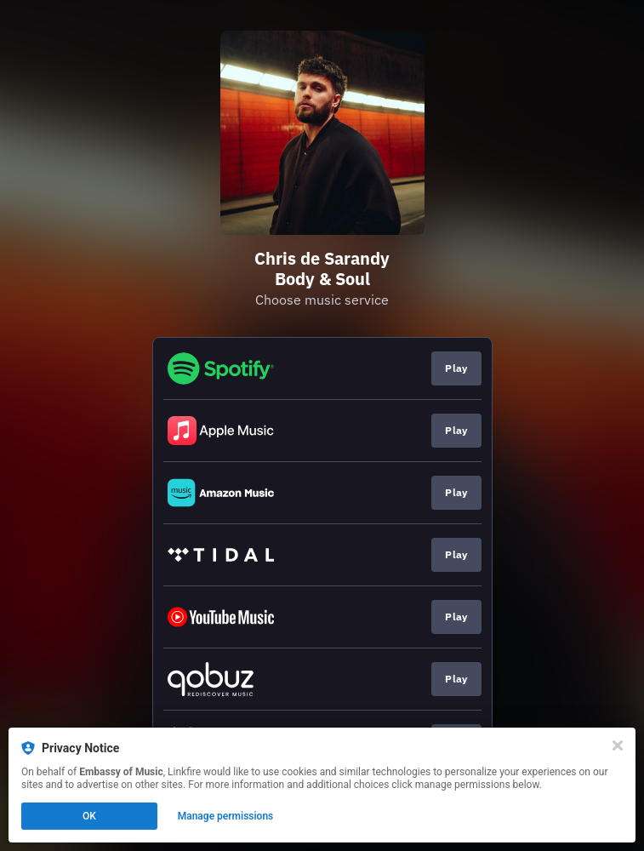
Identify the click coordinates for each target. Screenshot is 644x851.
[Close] (617, 745)
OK (89, 816)
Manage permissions (226, 816)
